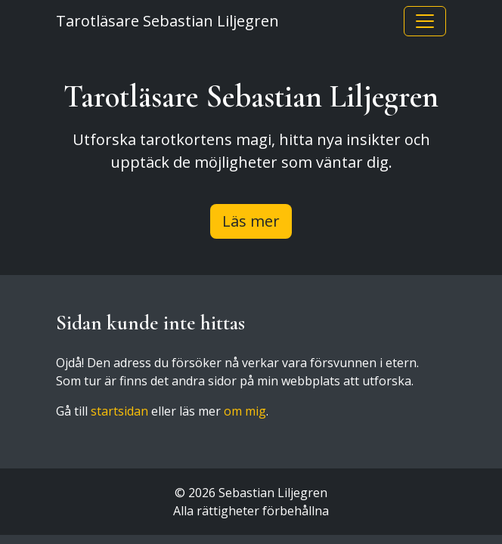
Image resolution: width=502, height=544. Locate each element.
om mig (245, 411)
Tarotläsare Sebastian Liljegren (167, 21)
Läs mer (251, 221)
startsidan (119, 411)
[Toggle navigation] (425, 21)
